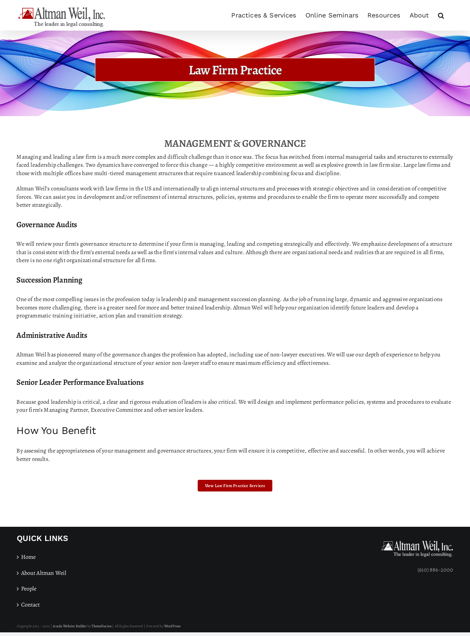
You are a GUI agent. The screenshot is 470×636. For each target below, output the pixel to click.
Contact (30, 605)
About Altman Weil (44, 573)
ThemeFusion (101, 626)
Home (28, 557)
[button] (441, 15)
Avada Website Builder (69, 626)
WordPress (172, 626)
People (29, 589)
